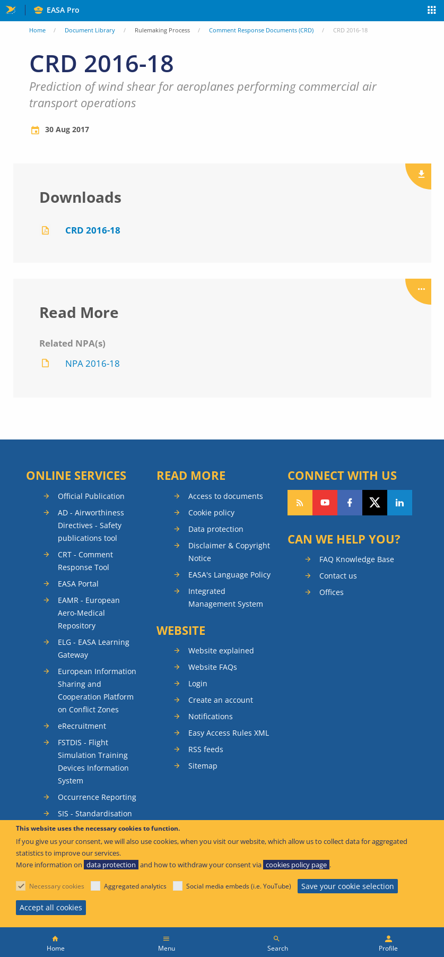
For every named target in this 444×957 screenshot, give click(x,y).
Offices (331, 592)
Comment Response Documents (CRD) (261, 30)
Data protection (215, 529)
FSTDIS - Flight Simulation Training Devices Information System (93, 761)
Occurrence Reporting (97, 797)
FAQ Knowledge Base (356, 559)
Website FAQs (212, 667)
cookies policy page (296, 864)
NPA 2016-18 (92, 363)
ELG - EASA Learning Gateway (93, 648)
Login (197, 683)
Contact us (338, 576)
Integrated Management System (225, 597)
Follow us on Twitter (374, 502)
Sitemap (202, 766)
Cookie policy (211, 512)
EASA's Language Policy (229, 575)
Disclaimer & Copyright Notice (229, 551)
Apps (432, 11)
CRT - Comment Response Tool (85, 560)
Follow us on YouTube (324, 502)
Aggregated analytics (135, 886)
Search (277, 948)
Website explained (221, 650)
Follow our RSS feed (300, 502)
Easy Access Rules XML (228, 733)
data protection (111, 864)
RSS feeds (205, 749)
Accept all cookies (51, 907)
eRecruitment (82, 726)
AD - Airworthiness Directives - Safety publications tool (91, 525)
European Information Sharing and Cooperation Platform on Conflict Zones (97, 690)
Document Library (90, 30)
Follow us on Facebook (349, 502)
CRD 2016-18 (92, 230)
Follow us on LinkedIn (399, 502)
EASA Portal (78, 584)
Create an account (220, 700)
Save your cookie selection (347, 886)
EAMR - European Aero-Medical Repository (89, 613)
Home (37, 30)
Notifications (210, 716)
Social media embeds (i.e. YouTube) (238, 886)
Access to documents (225, 496)
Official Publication (91, 496)
